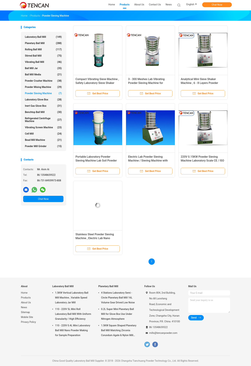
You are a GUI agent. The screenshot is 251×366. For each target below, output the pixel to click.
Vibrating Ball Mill (43, 62)
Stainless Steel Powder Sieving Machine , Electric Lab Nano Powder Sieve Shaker (94, 238)
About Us (26, 302)
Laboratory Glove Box (43, 99)
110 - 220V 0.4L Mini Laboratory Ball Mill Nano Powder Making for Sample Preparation (72, 330)
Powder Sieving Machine (43, 93)
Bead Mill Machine (43, 140)
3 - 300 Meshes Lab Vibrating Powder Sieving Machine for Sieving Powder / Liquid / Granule (149, 82)
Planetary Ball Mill (43, 43)
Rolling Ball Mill (43, 49)
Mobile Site (27, 317)
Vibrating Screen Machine (43, 127)
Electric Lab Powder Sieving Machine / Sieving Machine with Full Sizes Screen (148, 160)
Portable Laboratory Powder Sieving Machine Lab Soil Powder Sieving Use (96, 160)
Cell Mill (43, 133)
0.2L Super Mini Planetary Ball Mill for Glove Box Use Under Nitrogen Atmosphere (117, 314)
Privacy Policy (28, 322)
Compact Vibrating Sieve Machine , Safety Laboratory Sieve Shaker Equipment (97, 82)
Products (26, 297)
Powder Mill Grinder (43, 146)
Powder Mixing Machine (43, 87)
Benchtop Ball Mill (43, 112)
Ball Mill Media (43, 74)
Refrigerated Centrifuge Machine (43, 120)
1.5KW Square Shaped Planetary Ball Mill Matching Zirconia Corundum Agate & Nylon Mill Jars (118, 331)
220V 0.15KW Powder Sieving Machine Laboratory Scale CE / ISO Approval (202, 160)
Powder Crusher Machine (43, 80)
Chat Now (217, 4)
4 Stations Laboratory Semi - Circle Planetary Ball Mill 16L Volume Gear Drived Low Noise (118, 297)
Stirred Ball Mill (43, 55)
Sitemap (25, 312)
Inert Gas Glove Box (43, 106)
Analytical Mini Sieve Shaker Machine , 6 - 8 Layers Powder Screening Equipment (199, 82)
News (24, 307)
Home (24, 292)
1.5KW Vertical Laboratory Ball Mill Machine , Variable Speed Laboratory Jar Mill (71, 297)
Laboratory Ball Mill (43, 37)
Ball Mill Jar (43, 68)
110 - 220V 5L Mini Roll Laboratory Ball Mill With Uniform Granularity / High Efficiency (73, 314)
